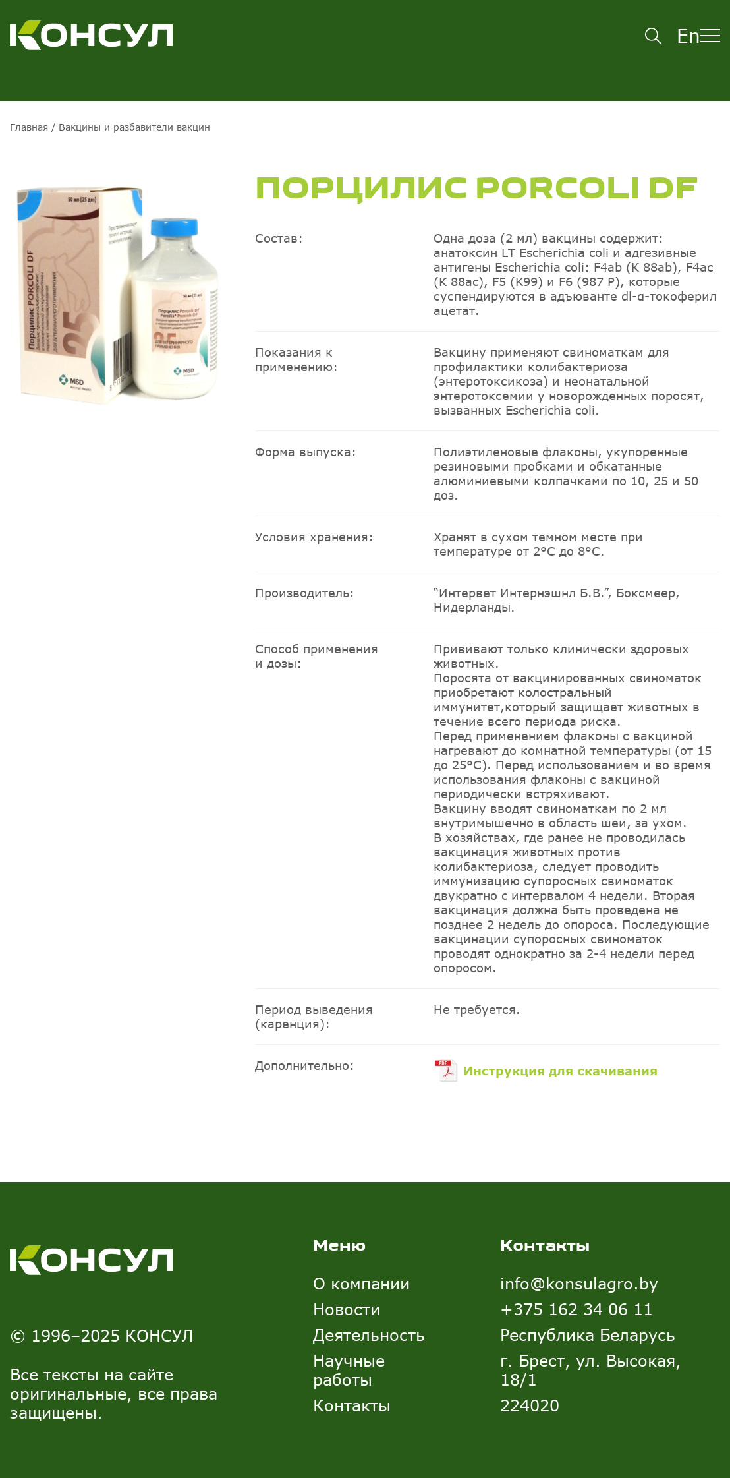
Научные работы (349, 1370)
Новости (346, 1308)
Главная (29, 127)
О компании (361, 1283)
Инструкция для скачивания (560, 1070)
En (688, 35)
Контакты (352, 1405)
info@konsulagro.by (579, 1283)
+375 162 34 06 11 (576, 1308)
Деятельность (369, 1334)
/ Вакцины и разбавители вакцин (129, 127)
